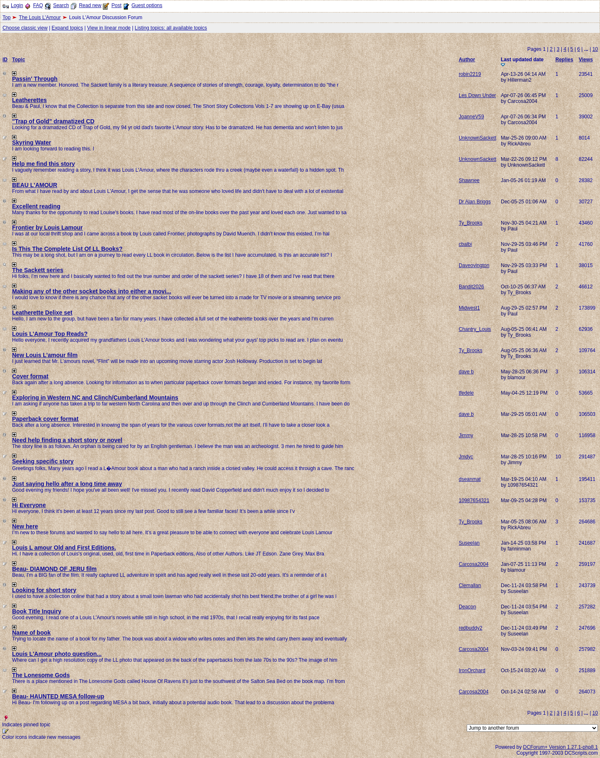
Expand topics (67, 28)
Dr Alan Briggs (475, 202)
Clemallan (470, 585)
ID (5, 60)
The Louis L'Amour (39, 17)
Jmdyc (466, 457)
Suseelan (469, 543)
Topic (18, 60)
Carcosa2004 (473, 564)
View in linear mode (109, 28)
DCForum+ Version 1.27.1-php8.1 (560, 747)
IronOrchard (472, 670)
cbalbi (465, 244)
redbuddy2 (470, 628)
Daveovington (474, 265)
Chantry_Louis (475, 329)
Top (6, 17)
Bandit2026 (471, 287)
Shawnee (469, 180)
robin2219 (470, 74)
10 (595, 49)
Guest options (146, 5)
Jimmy (466, 435)
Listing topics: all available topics (171, 28)
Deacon (467, 607)
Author (467, 60)
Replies (564, 60)
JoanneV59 (471, 117)
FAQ (38, 5)
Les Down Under (477, 95)
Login (17, 5)
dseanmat (470, 479)
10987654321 (474, 500)
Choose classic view (25, 28)
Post (116, 5)
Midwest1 (469, 308)
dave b (466, 372)
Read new (90, 5)
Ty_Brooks (470, 223)
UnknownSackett (477, 138)
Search (61, 5)
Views (586, 60)
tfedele (466, 393)
